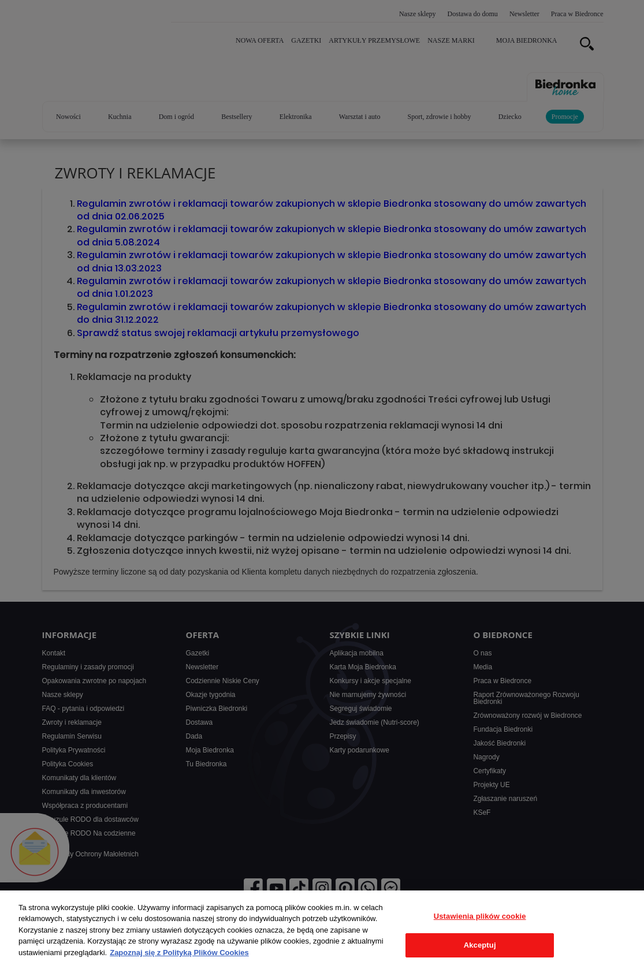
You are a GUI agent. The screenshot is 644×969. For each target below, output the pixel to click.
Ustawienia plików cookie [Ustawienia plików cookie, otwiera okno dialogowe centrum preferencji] (480, 916)
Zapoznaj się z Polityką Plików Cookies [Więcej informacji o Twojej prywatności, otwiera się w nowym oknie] (179, 952)
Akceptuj (480, 945)
